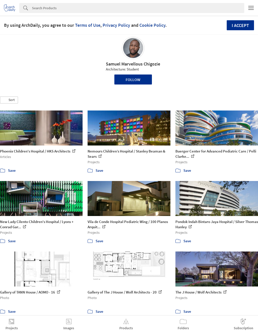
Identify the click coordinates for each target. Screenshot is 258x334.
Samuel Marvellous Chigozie (133, 64)
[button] (9, 100)
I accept (240, 25)
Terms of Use (87, 25)
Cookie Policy (152, 25)
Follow (133, 79)
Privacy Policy (116, 25)
